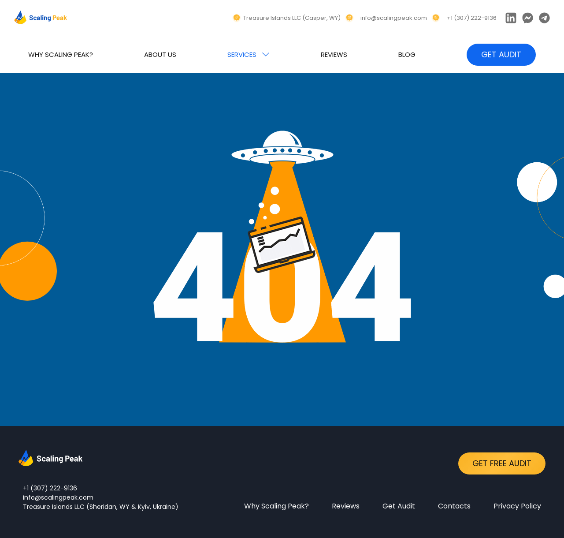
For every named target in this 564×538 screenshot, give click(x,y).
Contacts (454, 506)
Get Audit (398, 506)
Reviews (346, 506)
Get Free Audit (501, 463)
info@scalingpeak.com (58, 497)
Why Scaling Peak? (276, 506)
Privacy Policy (517, 506)
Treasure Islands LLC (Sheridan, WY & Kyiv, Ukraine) (100, 506)
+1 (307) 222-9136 (50, 488)
